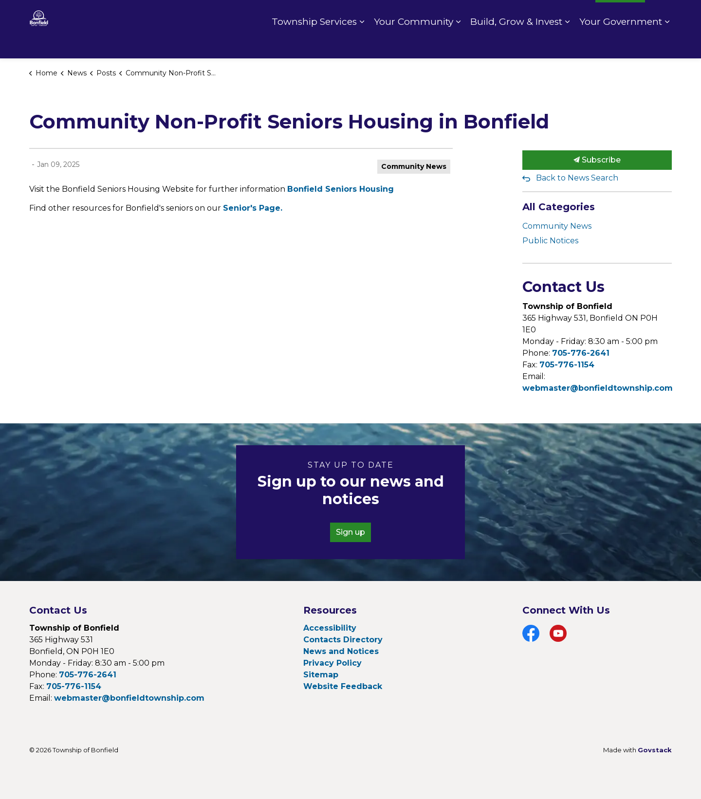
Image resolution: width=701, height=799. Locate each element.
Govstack (655, 750)
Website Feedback (342, 686)
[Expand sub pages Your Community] (458, 43)
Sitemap (320, 674)
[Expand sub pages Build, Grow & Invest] (567, 43)
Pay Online (510, 14)
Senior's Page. (252, 208)
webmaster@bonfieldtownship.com (597, 388)
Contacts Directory (343, 639)
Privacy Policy (332, 663)
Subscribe (597, 160)
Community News (413, 166)
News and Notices (341, 651)
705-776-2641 (580, 353)
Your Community (413, 43)
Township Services (314, 43)
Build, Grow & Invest (516, 43)
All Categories (558, 207)
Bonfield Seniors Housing (340, 189)
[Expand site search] (662, 14)
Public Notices (550, 240)
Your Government (620, 43)
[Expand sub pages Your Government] (667, 43)
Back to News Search (577, 177)
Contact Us (456, 14)
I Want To (620, 14)
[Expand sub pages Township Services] (362, 43)
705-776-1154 (566, 364)
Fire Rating (565, 14)
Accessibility (329, 628)
